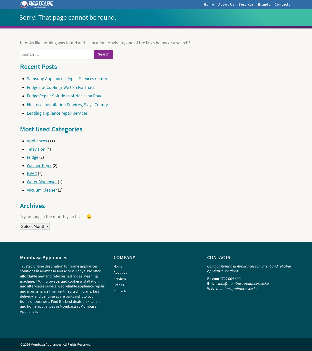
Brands (264, 4)
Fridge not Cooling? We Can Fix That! (60, 87)
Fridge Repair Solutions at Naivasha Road (65, 96)
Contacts (282, 4)
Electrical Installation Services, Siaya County (67, 104)
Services (246, 4)
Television (36, 149)
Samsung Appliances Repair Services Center (67, 78)
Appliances (37, 141)
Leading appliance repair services (57, 113)
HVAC (32, 173)
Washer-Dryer (39, 165)
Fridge (32, 157)
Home (209, 4)
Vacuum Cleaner (42, 190)
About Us (226, 4)
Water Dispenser (42, 182)
